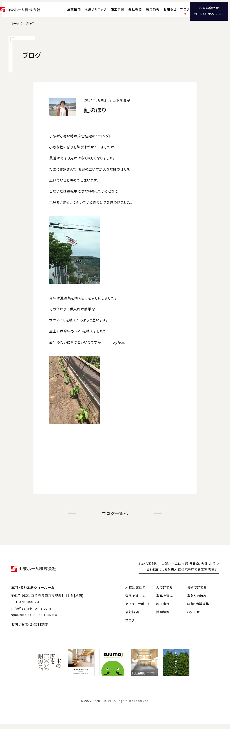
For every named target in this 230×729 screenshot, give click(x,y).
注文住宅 (66, 12)
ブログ (177, 12)
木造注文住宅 (135, 592)
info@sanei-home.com (31, 613)
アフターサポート (137, 608)
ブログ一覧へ (115, 519)
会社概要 (127, 12)
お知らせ (161, 12)
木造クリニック (88, 12)
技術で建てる (197, 592)
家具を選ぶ (164, 600)
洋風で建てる (135, 600)
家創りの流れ (197, 600)
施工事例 (109, 12)
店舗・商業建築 (198, 608)
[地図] (79, 600)
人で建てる (164, 592)
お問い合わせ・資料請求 (30, 629)
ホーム (15, 30)
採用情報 (145, 12)
